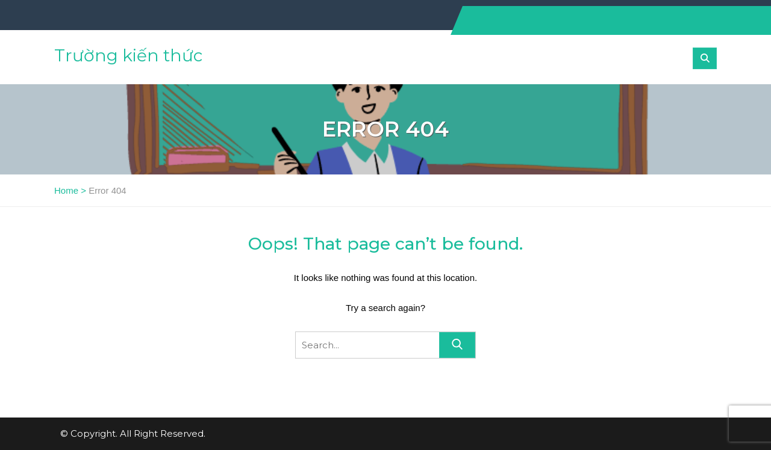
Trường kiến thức (128, 55)
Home (66, 190)
